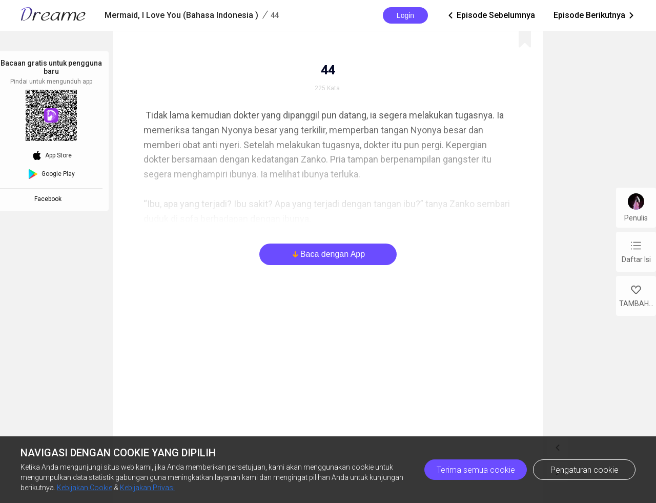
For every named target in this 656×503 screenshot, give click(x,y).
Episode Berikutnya (595, 15)
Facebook (49, 199)
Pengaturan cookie (584, 470)
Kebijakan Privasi (147, 488)
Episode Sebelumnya (490, 15)
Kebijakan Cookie (84, 488)
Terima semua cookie (476, 470)
